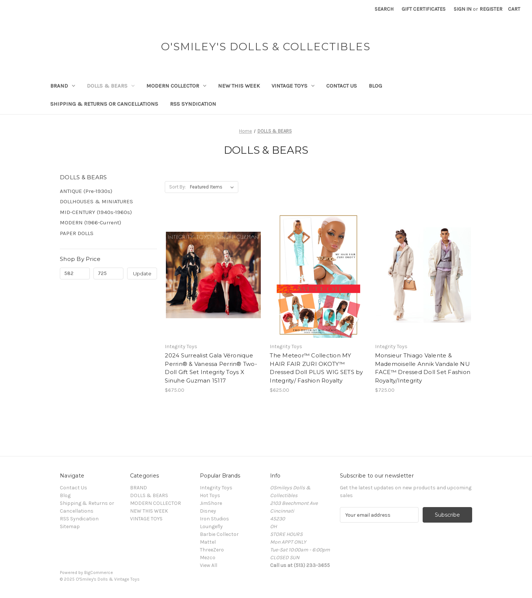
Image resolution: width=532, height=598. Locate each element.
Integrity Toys (216, 488)
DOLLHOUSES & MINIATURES (96, 201)
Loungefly (211, 526)
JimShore (211, 503)
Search (384, 9)
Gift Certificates (424, 9)
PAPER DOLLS (76, 233)
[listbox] (213, 187)
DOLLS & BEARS (110, 85)
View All (208, 565)
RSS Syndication (193, 104)
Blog (375, 85)
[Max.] (108, 273)
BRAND (62, 85)
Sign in (462, 9)
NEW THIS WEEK (239, 85)
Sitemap (70, 526)
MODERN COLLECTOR (176, 85)
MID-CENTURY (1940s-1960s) (96, 212)
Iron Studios (214, 519)
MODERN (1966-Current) (90, 222)
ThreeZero (212, 550)
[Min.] (75, 273)
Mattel (208, 542)
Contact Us (341, 85)
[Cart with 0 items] (514, 9)
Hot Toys (210, 495)
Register (491, 9)
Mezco (207, 557)
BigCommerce (98, 572)
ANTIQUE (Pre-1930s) (86, 191)
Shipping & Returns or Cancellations (104, 104)
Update (142, 273)
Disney (208, 511)
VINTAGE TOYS (293, 85)
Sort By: (177, 187)
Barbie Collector (219, 534)
